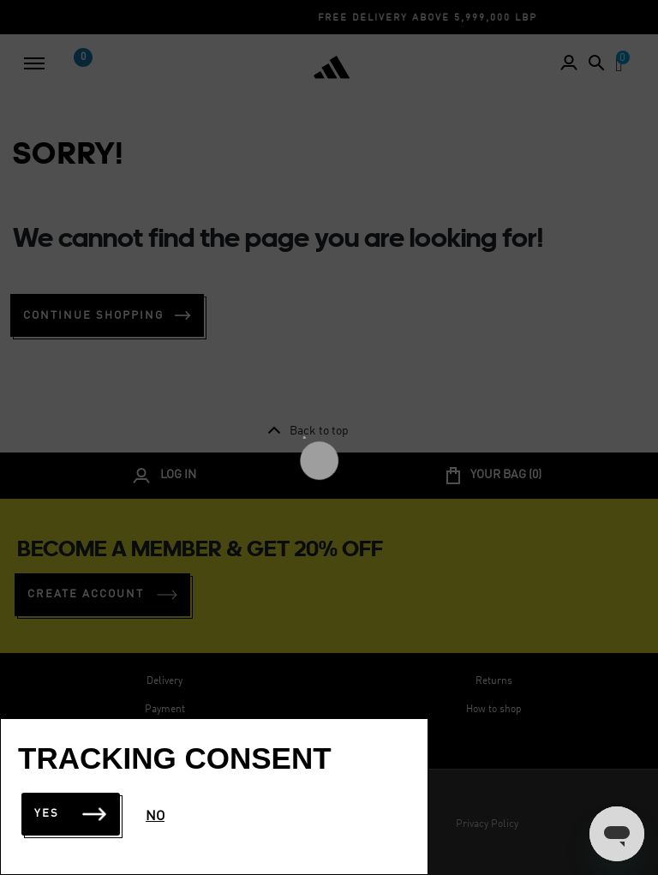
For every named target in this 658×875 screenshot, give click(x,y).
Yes (70, 813)
